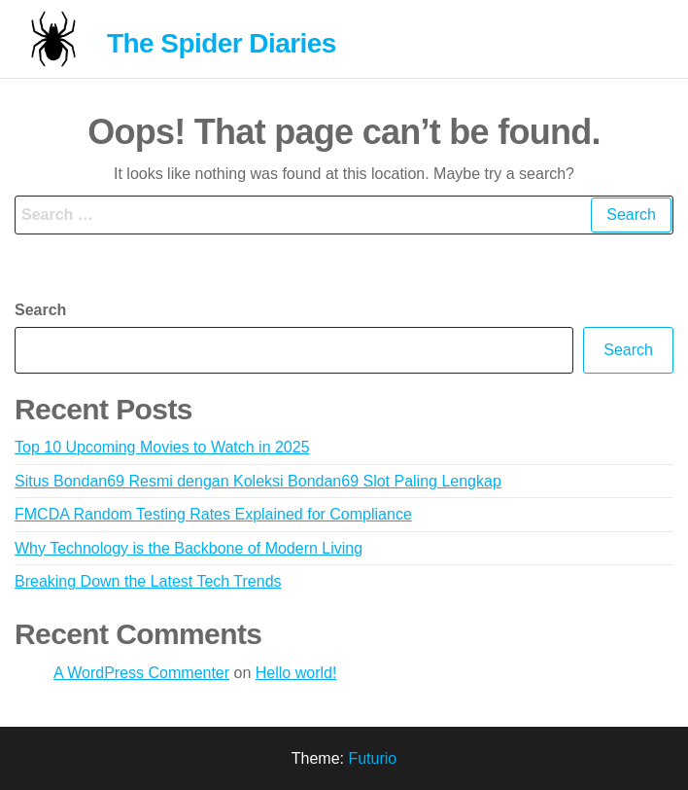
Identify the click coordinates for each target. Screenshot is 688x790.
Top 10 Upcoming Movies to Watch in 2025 (162, 447)
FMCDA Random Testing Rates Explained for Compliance (213, 514)
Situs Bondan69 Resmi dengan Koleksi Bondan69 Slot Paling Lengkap (258, 481)
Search (40, 310)
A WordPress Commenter (141, 672)
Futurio (372, 758)
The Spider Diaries (221, 43)
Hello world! (296, 672)
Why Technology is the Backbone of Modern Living (188, 548)
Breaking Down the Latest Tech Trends (148, 581)
